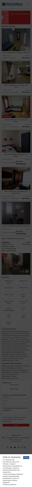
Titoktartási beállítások (9, 484)
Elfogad (26, 457)
